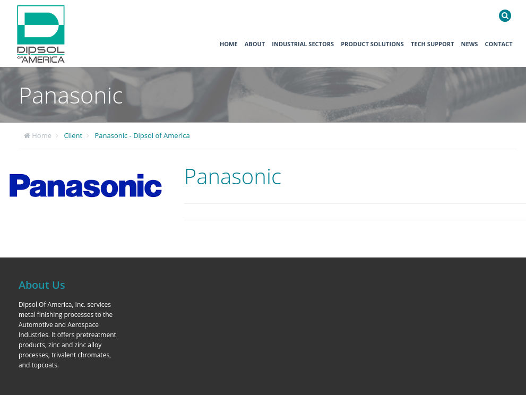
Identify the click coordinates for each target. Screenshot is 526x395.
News (469, 44)
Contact (498, 44)
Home (229, 44)
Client (73, 135)
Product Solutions (372, 44)
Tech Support (432, 44)
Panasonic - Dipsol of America (141, 135)
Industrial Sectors (303, 44)
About (255, 44)
